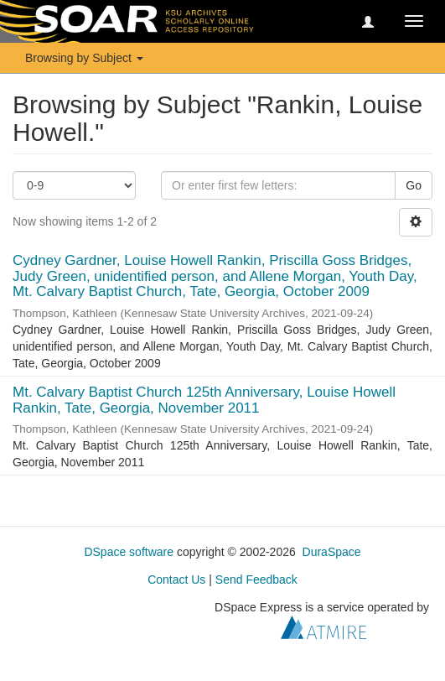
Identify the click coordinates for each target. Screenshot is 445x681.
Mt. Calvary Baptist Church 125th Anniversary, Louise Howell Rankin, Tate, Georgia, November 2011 (204, 400)
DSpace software (128, 552)
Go (414, 185)
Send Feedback (256, 579)
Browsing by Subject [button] (84, 58)
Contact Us (176, 579)
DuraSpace (332, 552)
